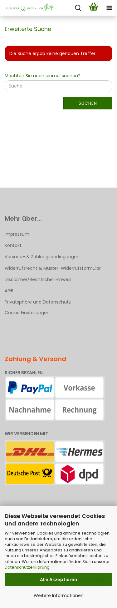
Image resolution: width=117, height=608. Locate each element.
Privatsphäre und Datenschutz (38, 302)
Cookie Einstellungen (27, 312)
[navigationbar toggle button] (109, 8)
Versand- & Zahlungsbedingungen (42, 257)
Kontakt (13, 245)
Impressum (17, 234)
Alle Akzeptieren (58, 579)
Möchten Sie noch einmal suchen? (42, 76)
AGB (9, 291)
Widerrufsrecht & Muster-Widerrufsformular (53, 268)
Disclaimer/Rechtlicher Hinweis (38, 279)
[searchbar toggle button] (78, 8)
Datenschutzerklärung (27, 567)
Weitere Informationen (59, 595)
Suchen (88, 103)
